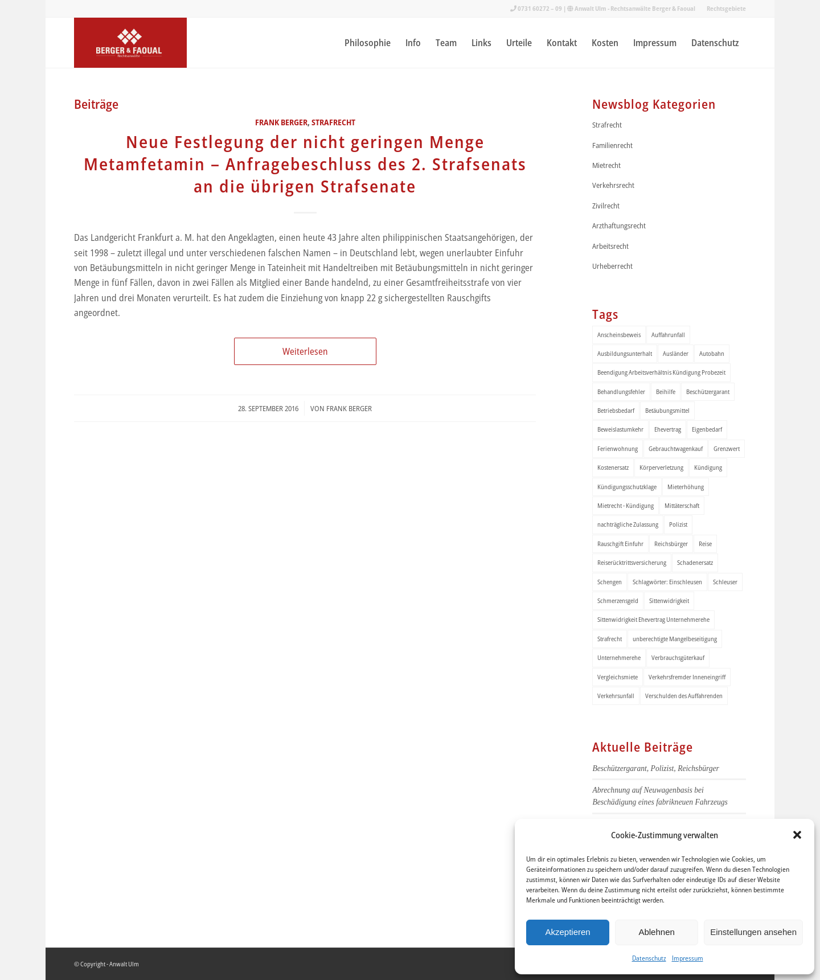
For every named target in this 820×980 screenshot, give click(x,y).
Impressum (687, 958)
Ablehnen (656, 932)
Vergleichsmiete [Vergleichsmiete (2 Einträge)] (617, 677)
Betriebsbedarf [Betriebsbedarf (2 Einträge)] (615, 410)
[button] (797, 834)
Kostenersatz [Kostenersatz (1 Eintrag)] (613, 467)
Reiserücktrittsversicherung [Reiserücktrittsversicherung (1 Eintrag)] (631, 562)
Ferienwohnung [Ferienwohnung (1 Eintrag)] (617, 448)
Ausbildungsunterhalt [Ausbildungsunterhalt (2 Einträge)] (624, 353)
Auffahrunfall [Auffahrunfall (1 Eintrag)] (668, 334)
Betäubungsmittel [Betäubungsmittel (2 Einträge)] (667, 410)
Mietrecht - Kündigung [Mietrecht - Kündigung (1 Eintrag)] (625, 505)
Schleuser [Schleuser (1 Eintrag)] (725, 581)
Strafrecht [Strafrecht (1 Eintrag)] (609, 638)
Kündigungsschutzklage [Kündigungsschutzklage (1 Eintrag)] (627, 486)
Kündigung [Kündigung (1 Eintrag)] (708, 467)
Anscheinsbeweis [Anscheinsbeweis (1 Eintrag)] (619, 334)
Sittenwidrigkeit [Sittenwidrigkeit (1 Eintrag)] (669, 600)
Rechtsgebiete (726, 8)
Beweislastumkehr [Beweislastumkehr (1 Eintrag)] (620, 429)
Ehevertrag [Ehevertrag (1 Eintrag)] (667, 429)
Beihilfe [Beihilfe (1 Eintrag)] (665, 391)
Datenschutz (649, 958)
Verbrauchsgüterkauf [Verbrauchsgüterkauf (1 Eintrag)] (677, 657)
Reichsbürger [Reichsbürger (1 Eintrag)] (671, 543)
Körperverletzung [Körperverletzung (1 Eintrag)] (661, 467)
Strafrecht (333, 122)
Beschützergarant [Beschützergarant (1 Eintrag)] (707, 391)
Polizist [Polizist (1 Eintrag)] (678, 524)
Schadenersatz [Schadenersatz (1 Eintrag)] (695, 562)
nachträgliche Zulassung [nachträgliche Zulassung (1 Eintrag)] (627, 524)
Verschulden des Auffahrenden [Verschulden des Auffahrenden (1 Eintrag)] (684, 695)
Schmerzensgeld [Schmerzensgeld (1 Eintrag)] (617, 600)
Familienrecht (612, 145)
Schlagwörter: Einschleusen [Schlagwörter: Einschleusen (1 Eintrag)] (667, 581)
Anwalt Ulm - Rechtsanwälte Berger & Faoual (635, 8)
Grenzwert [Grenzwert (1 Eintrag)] (727, 448)
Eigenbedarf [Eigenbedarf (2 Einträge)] (707, 429)
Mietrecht (606, 165)
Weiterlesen (305, 351)
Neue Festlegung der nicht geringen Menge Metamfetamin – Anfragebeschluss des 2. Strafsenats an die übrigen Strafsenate (305, 164)
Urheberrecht (612, 266)
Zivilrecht (606, 205)
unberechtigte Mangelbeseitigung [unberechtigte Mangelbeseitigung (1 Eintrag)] (675, 638)
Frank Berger (281, 122)
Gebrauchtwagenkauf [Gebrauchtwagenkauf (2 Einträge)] (676, 448)
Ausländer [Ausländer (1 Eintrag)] (675, 353)
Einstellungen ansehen (753, 932)
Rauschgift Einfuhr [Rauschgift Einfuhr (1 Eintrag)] (620, 543)
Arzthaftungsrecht (619, 225)
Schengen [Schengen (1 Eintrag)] (609, 581)
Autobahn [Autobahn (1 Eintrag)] (711, 353)
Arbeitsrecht (610, 246)
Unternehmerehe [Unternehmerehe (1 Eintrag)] (619, 657)
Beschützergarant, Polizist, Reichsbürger (655, 768)
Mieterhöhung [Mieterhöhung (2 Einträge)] (685, 486)
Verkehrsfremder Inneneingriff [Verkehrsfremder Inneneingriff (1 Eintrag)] (687, 677)
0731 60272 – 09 (540, 8)
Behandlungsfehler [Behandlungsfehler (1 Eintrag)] (621, 391)
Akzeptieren (567, 932)
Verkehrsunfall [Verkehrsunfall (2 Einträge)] (615, 695)
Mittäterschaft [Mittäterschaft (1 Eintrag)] (682, 505)
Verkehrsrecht (613, 185)
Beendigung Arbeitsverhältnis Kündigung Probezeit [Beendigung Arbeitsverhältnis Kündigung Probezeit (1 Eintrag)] (661, 372)
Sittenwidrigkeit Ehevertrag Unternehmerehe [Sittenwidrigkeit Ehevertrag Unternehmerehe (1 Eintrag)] (653, 619)
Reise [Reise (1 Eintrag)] (705, 543)
